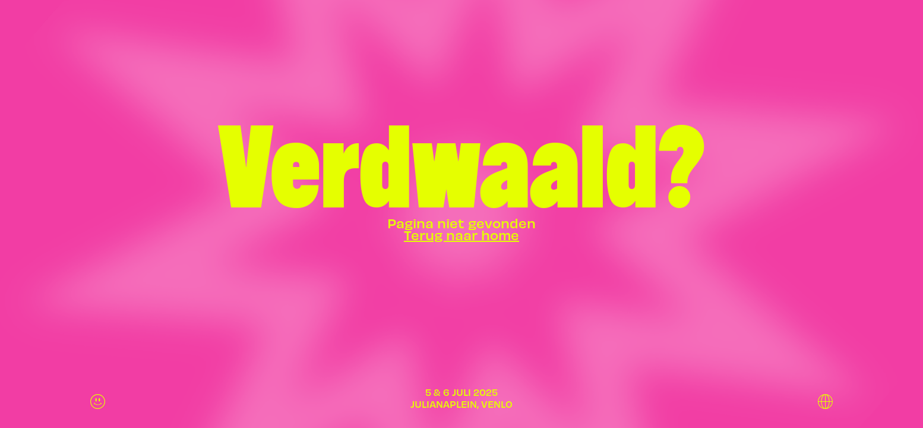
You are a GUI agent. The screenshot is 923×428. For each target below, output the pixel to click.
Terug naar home (461, 235)
